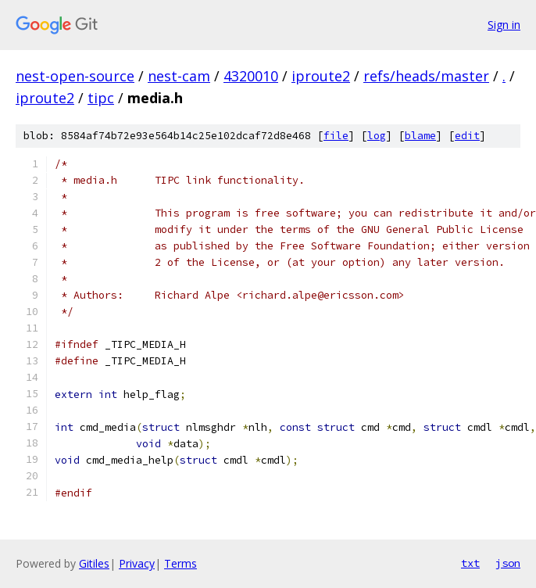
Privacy (137, 563)
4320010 (250, 75)
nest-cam (179, 75)
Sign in (504, 24)
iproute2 (320, 75)
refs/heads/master (426, 75)
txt (470, 563)
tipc (101, 97)
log (376, 135)
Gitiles (94, 563)
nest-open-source (75, 75)
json (507, 563)
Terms (180, 563)
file (335, 135)
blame (420, 135)
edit (467, 135)
